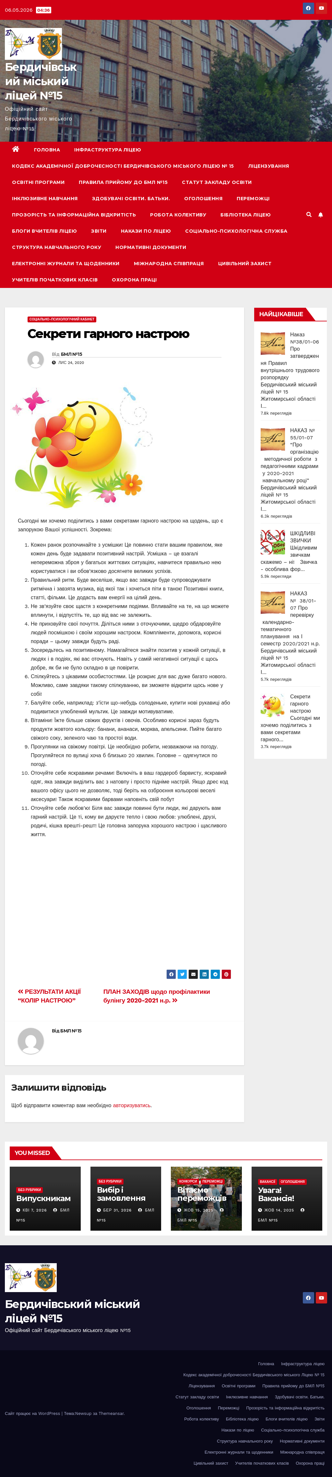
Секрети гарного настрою (108, 333)
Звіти (99, 231)
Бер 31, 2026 (117, 1210)
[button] (309, 215)
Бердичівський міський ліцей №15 (40, 81)
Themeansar (111, 1413)
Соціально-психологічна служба (236, 231)
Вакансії (267, 1182)
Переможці (253, 198)
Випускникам (43, 1198)
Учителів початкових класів (55, 280)
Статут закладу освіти (217, 182)
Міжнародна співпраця (169, 263)
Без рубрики (29, 1190)
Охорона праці (134, 280)
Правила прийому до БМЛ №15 (123, 182)
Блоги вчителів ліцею (44, 231)
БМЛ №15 (71, 354)
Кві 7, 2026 (35, 1210)
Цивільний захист (245, 263)
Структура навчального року (56, 247)
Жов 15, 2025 (198, 1210)
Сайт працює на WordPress (33, 1413)
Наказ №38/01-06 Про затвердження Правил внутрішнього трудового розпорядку (290, 356)
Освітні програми (38, 182)
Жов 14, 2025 (279, 1210)
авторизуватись (132, 1105)
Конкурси (188, 1181)
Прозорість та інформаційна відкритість (74, 215)
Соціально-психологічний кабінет (62, 319)
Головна (47, 150)
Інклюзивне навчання (45, 198)
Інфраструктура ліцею (107, 150)
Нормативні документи (150, 247)
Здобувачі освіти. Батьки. (131, 198)
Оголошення (203, 198)
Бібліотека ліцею (245, 215)
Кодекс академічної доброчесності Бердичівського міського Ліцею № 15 (123, 166)
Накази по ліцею (146, 231)
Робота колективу (178, 215)
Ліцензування (268, 166)
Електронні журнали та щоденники (66, 263)
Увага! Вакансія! (276, 1194)
